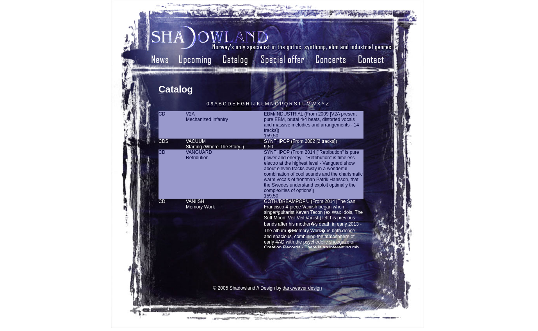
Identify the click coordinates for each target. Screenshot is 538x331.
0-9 (210, 104)
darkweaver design (302, 288)
